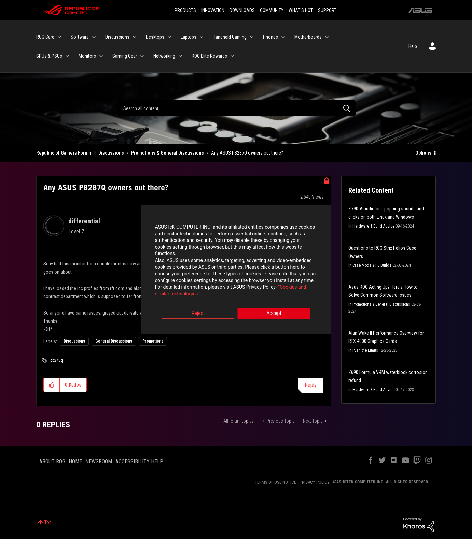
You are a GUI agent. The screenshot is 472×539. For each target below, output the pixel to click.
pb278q (56, 360)
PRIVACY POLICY (315, 482)
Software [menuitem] (80, 37)
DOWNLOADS (242, 10)
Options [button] (423, 153)
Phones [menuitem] (270, 37)
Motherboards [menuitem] (308, 37)
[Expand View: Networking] (180, 56)
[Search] (236, 108)
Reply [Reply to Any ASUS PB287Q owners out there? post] (311, 385)
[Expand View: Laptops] (201, 37)
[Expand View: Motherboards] (326, 37)
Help (412, 46)
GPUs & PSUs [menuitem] (49, 56)
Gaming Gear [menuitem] (124, 56)
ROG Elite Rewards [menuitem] (209, 56)
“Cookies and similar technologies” (191, 288)
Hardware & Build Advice (373, 226)
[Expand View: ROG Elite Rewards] (232, 56)
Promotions (152, 341)
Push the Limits (365, 350)
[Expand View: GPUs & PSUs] (67, 56)
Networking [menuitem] (164, 56)
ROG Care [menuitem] (45, 37)
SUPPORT (327, 10)
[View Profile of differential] (84, 221)
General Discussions (113, 341)
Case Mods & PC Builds (371, 265)
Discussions (111, 153)
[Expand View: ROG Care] (59, 37)
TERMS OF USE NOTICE (275, 482)
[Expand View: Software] (94, 37)
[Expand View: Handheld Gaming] (251, 37)
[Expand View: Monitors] (101, 56)
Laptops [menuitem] (188, 37)
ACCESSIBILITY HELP (139, 461)
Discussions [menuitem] (117, 37)
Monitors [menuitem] (87, 56)
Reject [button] (198, 307)
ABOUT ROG (52, 461)
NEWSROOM (98, 461)
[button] (52, 385)
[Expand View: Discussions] (134, 37)
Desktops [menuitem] (155, 37)
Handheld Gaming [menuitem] (230, 37)
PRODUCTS (185, 10)
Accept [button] (273, 307)
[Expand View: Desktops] (169, 37)
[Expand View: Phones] (283, 37)
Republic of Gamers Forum (63, 153)
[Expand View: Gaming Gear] (142, 56)
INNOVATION (212, 10)
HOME (75, 461)
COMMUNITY (271, 10)
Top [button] (48, 522)
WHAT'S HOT (301, 10)
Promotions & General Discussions (167, 153)
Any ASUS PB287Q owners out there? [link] (247, 153)
